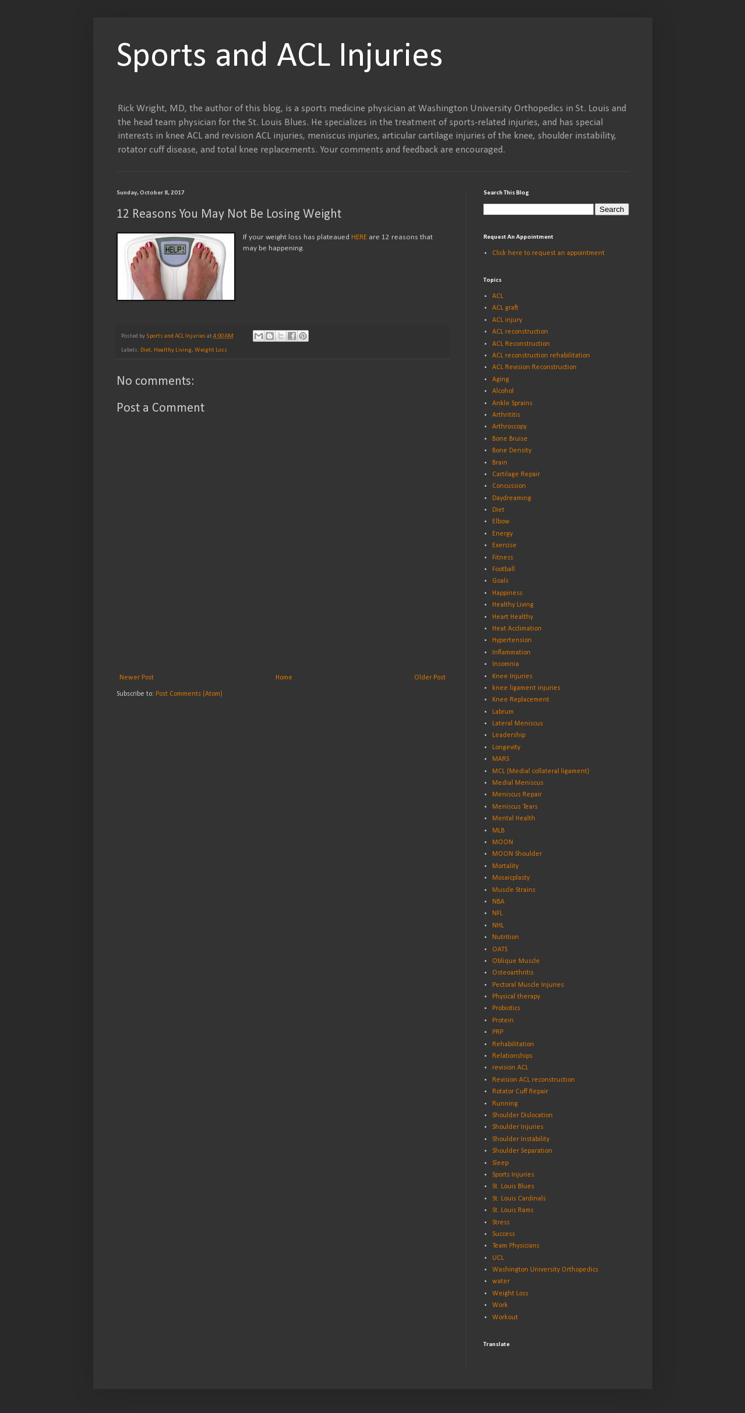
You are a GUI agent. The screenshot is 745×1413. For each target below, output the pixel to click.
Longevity (506, 747)
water (501, 1281)
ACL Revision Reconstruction (534, 367)
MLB (498, 830)
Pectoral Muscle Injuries (528, 985)
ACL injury (507, 320)
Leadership (508, 735)
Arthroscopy (509, 426)
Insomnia (505, 664)
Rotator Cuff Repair (520, 1091)
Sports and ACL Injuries (279, 57)
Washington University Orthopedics (545, 1269)
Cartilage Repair (516, 474)
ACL (497, 296)
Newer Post (136, 677)
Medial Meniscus (517, 783)
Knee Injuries (512, 676)
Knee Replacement (520, 699)
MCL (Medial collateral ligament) (540, 771)
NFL (497, 913)
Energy (502, 533)
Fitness (502, 557)
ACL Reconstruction (521, 344)
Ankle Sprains (512, 403)
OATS (499, 949)
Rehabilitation (513, 1044)
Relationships (512, 1056)
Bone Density (511, 450)
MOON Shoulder (517, 854)
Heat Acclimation (517, 628)
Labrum (503, 712)
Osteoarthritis (513, 972)
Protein (503, 1020)
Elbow (501, 521)
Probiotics (506, 1008)
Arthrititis (506, 415)
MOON (502, 842)
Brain (499, 462)
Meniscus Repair (517, 794)
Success (503, 1234)
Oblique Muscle (516, 961)
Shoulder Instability (520, 1139)
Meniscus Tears (515, 806)
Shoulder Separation (522, 1151)
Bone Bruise (510, 438)
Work (500, 1305)
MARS (500, 759)
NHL (498, 925)
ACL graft (505, 307)
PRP (497, 1032)
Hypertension (512, 640)
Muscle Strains (513, 890)
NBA (498, 901)
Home (284, 677)
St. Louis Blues (513, 1186)
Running (505, 1103)
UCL (498, 1258)
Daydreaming (511, 498)
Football (503, 569)
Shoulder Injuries (517, 1127)
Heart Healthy (512, 617)
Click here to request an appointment (548, 253)
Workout (505, 1317)
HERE (359, 237)
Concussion (509, 486)
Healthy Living (173, 350)
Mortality (505, 866)
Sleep (500, 1163)
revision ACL (510, 1067)
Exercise (504, 545)
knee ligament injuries (526, 688)
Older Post (430, 677)
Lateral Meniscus (517, 723)
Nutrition (505, 937)
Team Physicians (515, 1245)
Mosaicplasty (510, 877)
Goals (500, 581)
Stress (501, 1222)
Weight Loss (211, 350)
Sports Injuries (513, 1174)
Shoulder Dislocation (522, 1115)
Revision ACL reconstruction (533, 1079)
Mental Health (513, 818)
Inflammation (511, 652)
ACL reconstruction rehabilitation (541, 355)
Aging (500, 379)
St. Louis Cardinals (519, 1198)
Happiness (507, 593)
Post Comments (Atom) (189, 693)
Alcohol (503, 391)
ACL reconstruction (520, 331)
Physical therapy (516, 996)
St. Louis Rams (513, 1210)
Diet (145, 350)
